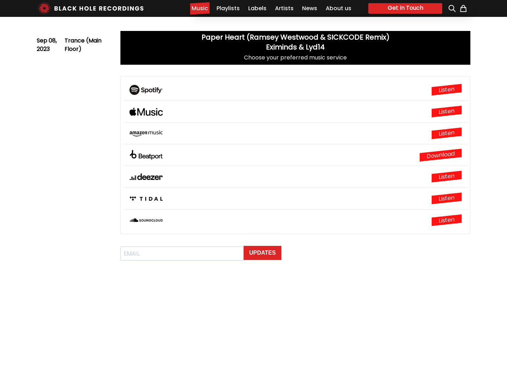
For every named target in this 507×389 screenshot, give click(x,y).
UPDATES (262, 253)
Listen (447, 90)
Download (441, 154)
